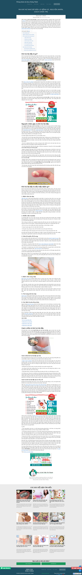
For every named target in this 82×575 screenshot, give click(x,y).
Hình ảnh (42, 4)
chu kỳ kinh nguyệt (25, 59)
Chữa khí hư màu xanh (27, 325)
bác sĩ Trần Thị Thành (28, 81)
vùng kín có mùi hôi (27, 129)
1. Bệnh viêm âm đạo (27, 37)
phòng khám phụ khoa (37, 415)
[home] (27, 2)
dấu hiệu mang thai (29, 313)
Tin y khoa (48, 4)
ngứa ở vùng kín (39, 210)
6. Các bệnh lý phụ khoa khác (29, 45)
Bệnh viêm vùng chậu (26, 278)
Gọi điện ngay (53, 563)
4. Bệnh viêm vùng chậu (28, 42)
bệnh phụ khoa (30, 304)
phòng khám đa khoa (26, 28)
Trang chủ (29, 4)
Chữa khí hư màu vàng (27, 323)
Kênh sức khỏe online (28, 451)
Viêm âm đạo (24, 198)
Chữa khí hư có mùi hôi (27, 321)
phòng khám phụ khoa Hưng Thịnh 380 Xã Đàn (36, 384)
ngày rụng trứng (48, 59)
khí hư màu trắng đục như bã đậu (46, 243)
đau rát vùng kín (38, 248)
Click (28, 31)
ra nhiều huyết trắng (54, 94)
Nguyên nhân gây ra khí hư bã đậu (28, 34)
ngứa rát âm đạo (39, 129)
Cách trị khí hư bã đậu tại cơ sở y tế (30, 50)
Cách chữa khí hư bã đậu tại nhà (29, 48)
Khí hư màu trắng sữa (26, 320)
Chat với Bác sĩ (29, 563)
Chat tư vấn (62, 569)
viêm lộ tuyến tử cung (53, 238)
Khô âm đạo (24, 295)
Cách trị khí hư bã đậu (27, 360)
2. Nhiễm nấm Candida (28, 39)
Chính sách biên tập (45, 573)
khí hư (24, 20)
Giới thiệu (36, 4)
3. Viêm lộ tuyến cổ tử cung (28, 40)
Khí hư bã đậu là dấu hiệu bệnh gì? (28, 36)
